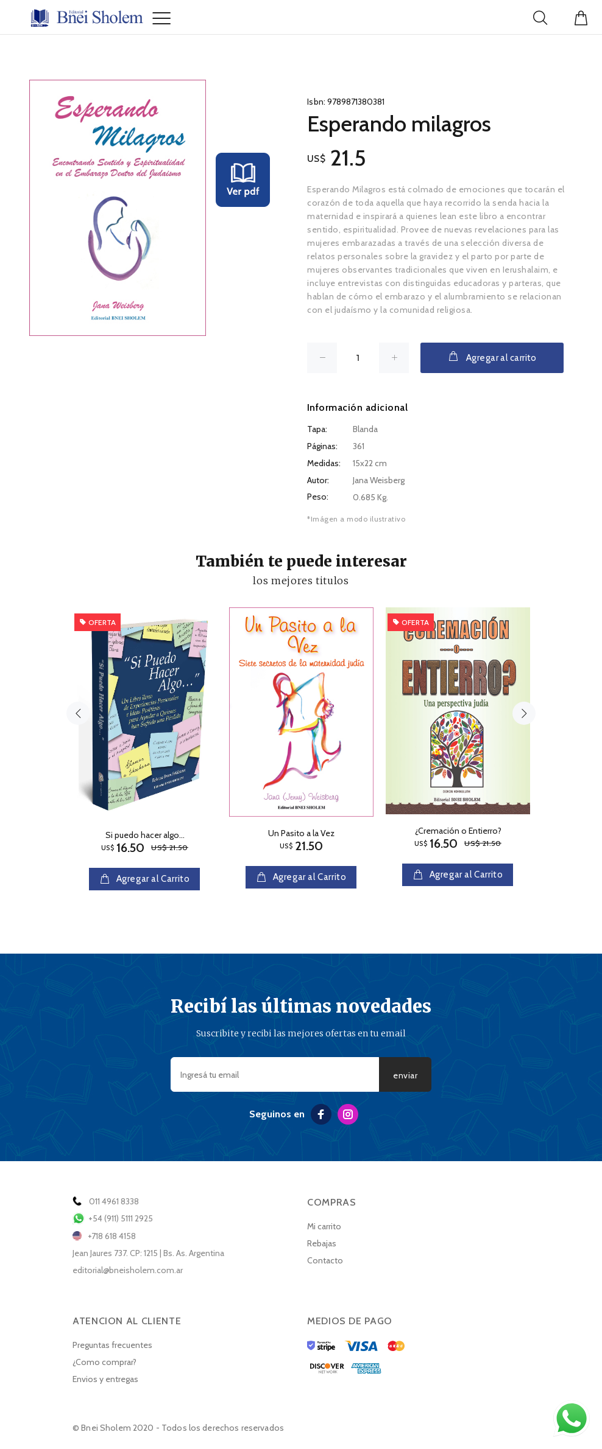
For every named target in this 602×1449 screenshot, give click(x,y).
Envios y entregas (105, 1379)
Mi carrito (324, 1226)
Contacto (325, 1260)
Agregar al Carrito (151, 878)
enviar (405, 1075)
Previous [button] (78, 713)
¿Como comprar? (104, 1361)
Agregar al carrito (492, 356)
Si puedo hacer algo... (145, 834)
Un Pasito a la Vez (301, 833)
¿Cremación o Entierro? (458, 830)
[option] (144, 736)
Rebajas (321, 1243)
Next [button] (524, 713)
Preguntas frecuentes (112, 1344)
